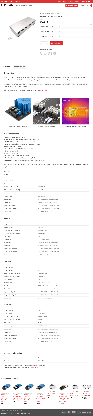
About (59, 1)
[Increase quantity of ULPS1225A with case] (47, 43)
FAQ (76, 1)
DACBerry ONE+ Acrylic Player (87, 394)
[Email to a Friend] (48, 53)
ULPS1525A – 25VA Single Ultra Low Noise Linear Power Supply (5, 398)
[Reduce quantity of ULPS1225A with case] (41, 43)
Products (23, 5)
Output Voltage (44, 26)
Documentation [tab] (19, 67)
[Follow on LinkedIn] (90, 1)
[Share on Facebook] (41, 53)
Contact (71, 1)
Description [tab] (7, 67)
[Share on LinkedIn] (54, 53)
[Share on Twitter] (45, 53)
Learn (30, 5)
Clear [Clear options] (90, 24)
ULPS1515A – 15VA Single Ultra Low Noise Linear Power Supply (28, 398)
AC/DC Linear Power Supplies (50, 13)
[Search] (17, 5)
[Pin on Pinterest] (51, 53)
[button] (83, 1)
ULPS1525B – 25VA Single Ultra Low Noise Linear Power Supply (40, 398)
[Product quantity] (44, 43)
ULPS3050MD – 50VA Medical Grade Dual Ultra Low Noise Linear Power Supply (64, 398)
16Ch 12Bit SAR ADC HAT (51, 394)
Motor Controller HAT (74, 394)
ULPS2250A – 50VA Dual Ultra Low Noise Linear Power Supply (18, 397)
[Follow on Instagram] (89, 1)
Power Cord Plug (44, 31)
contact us (35, 367)
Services (65, 1)
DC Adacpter (43, 36)
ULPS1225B (43, 90)
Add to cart (56, 43)
